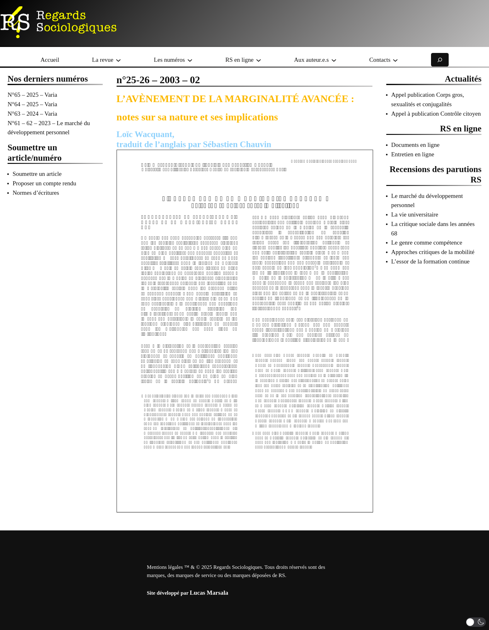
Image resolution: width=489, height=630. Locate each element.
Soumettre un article (37, 174)
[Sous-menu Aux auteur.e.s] (334, 59)
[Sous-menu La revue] (118, 59)
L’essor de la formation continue (430, 261)
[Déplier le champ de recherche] (440, 59)
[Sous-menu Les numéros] (190, 59)
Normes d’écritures (36, 192)
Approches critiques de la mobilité (433, 252)
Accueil (49, 59)
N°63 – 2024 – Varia (32, 113)
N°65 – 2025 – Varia (32, 94)
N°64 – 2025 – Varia (32, 104)
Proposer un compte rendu (44, 183)
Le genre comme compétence (426, 242)
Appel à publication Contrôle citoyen (436, 113)
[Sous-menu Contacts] (395, 59)
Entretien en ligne (412, 154)
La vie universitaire (414, 214)
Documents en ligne (415, 145)
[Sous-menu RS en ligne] (258, 59)
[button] (476, 622)
